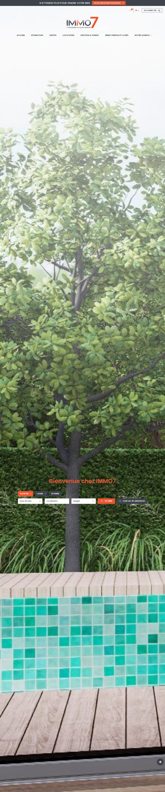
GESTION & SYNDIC (90, 35)
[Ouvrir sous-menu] (151, 35)
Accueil (21, 35)
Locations (68, 35)
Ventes (52, 35)
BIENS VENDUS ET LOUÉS (116, 35)
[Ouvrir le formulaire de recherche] (106, 501)
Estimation (37, 35)
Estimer (55, 493)
